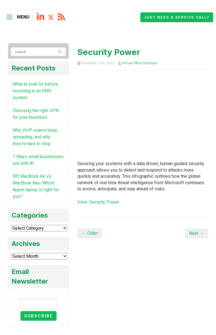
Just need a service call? (177, 17)
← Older (90, 233)
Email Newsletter (38, 294)
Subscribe (38, 315)
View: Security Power (98, 202)
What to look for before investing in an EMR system (35, 90)
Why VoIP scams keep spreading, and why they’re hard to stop (35, 136)
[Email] (38, 303)
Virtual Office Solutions (140, 63)
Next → (196, 233)
